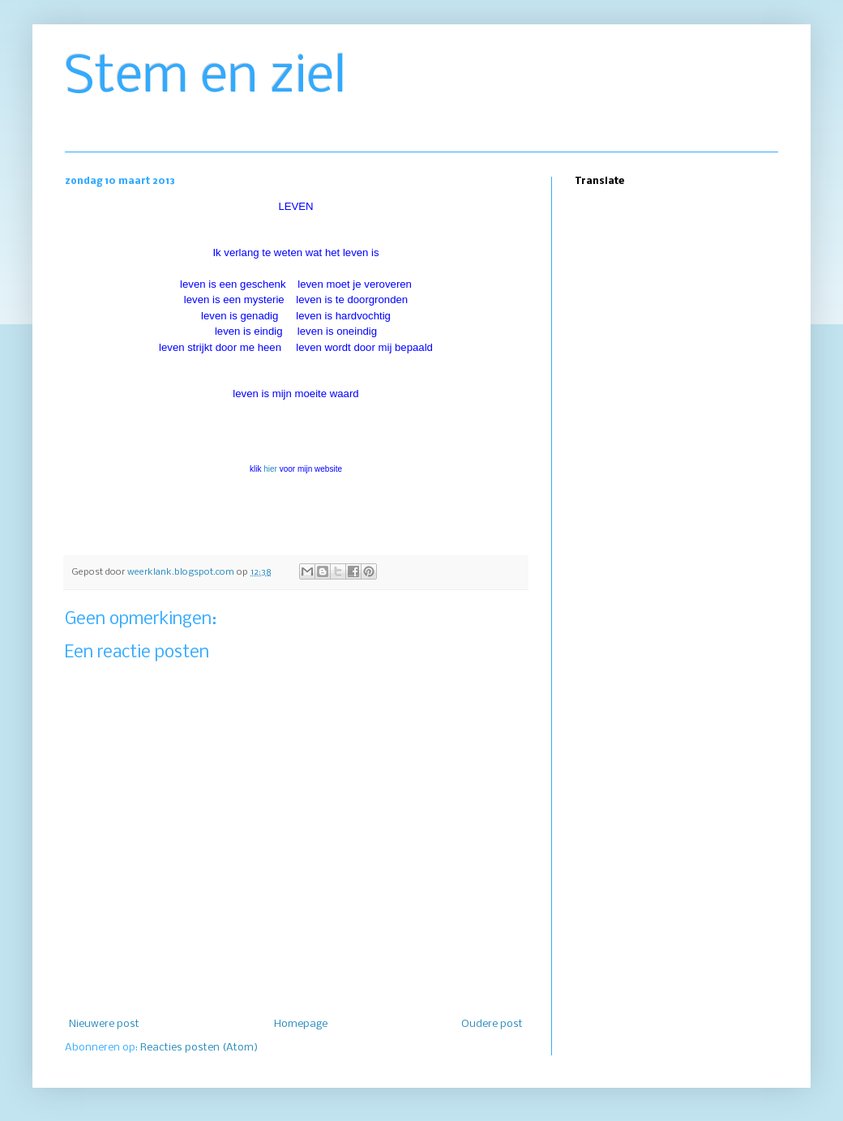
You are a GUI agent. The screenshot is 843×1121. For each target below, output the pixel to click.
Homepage (300, 1024)
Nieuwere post (104, 1024)
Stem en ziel (205, 77)
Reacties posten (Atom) (199, 1047)
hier (270, 468)
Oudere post (492, 1024)
